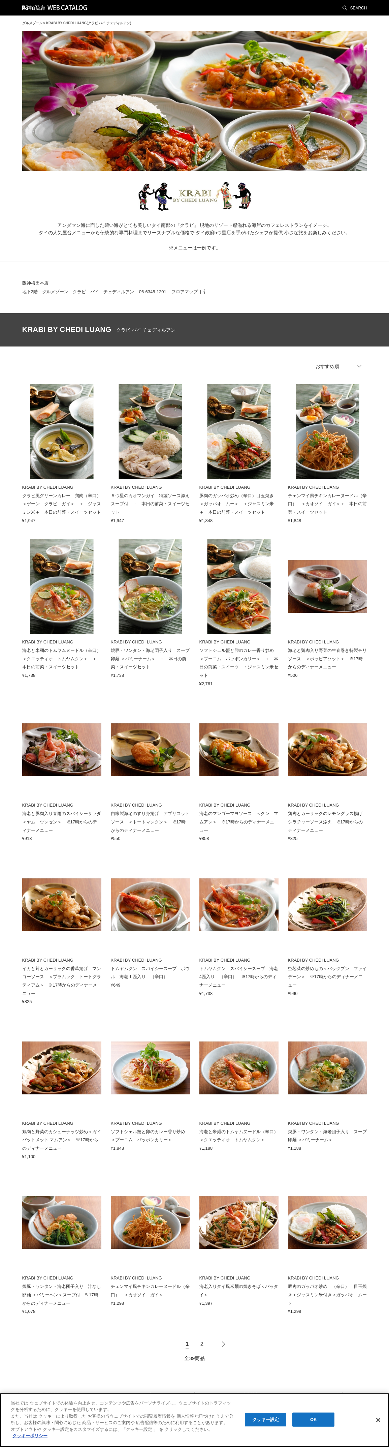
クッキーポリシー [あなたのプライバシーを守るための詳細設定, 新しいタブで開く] (29, 1436)
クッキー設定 (265, 1419)
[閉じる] (378, 1420)
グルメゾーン (32, 23)
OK (313, 1419)
